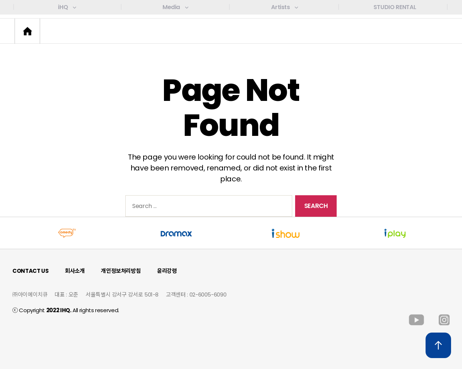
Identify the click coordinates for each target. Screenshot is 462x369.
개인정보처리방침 (121, 271)
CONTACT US (30, 271)
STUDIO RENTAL (394, 7)
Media (175, 7)
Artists (284, 7)
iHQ (67, 7)
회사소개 (75, 271)
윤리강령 (167, 271)
